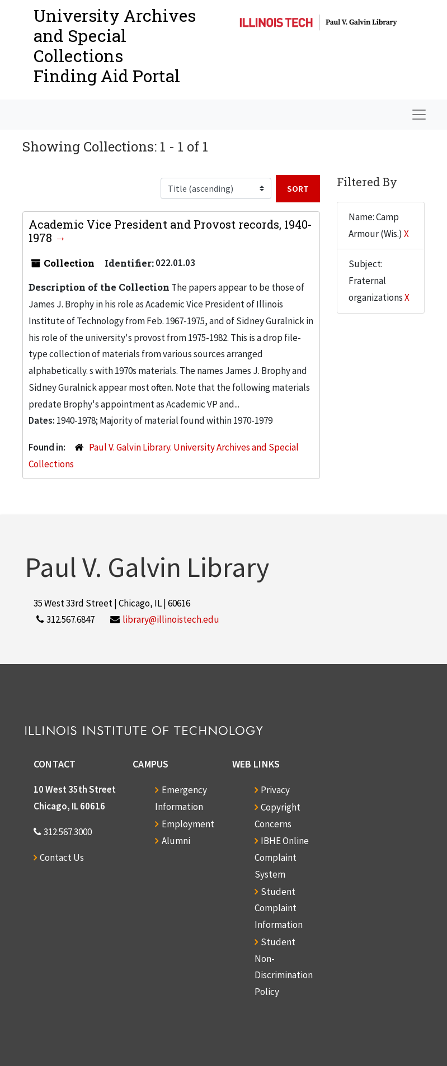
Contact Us (62, 857)
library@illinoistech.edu (171, 619)
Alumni (176, 841)
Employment (188, 824)
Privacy (275, 790)
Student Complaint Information (279, 908)
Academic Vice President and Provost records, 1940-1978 (170, 231)
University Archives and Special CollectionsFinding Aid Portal (115, 45)
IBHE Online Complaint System (282, 857)
